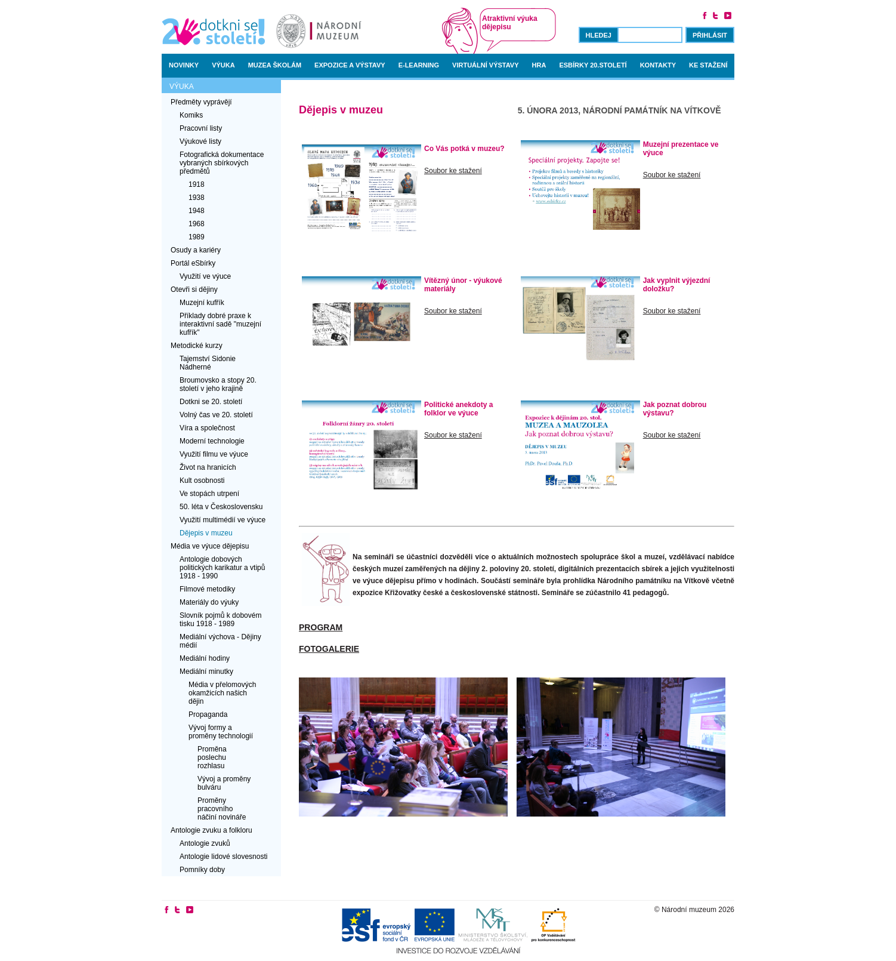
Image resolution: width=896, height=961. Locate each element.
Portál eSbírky (193, 263)
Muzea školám (274, 65)
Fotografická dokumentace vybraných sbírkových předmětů (222, 162)
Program (320, 627)
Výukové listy (200, 141)
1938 (197, 197)
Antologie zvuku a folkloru (211, 830)
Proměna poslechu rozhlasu (212, 757)
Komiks (191, 115)
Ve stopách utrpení (209, 493)
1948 (197, 211)
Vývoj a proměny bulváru (224, 783)
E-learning (418, 65)
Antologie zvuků (205, 843)
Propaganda (208, 714)
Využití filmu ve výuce (214, 454)
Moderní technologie (212, 441)
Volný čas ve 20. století (216, 415)
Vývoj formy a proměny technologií (221, 731)
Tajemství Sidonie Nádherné (208, 363)
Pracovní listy (201, 128)
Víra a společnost (207, 428)
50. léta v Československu (221, 507)
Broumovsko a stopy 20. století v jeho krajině (218, 384)
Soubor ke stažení (453, 171)
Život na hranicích (208, 467)
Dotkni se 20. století (211, 402)
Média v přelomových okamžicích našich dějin (222, 693)
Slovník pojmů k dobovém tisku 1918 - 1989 (220, 619)
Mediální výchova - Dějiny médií (220, 641)
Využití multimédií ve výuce (222, 520)
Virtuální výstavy (485, 65)
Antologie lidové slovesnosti (223, 856)
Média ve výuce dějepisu (210, 546)
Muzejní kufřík (202, 302)
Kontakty (658, 65)
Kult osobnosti (202, 480)
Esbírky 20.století (592, 65)
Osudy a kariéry (196, 250)
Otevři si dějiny (194, 289)
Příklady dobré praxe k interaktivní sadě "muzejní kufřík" (220, 324)
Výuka (223, 65)
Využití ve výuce (205, 276)
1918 (197, 184)
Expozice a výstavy (349, 65)
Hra (539, 65)
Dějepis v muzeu (206, 533)
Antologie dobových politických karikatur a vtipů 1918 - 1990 (222, 567)
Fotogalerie (329, 649)
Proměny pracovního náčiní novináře (221, 808)
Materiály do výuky (209, 602)
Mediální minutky (206, 671)
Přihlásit (710, 35)
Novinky (184, 65)
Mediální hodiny (205, 658)
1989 (197, 237)
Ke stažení (708, 65)
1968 (197, 224)
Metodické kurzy (197, 345)
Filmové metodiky (207, 589)
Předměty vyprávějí (201, 102)
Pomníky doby (202, 869)
